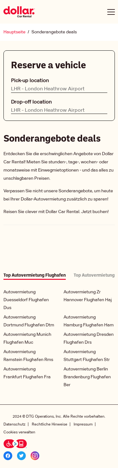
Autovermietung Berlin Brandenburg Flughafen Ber (87, 377)
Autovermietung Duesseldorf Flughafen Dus (26, 300)
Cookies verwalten (19, 432)
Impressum (83, 424)
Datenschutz (14, 424)
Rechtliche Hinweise (49, 424)
